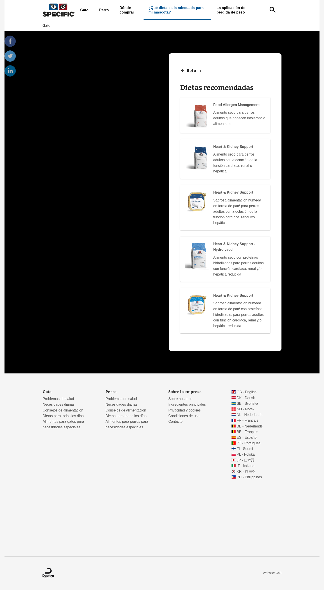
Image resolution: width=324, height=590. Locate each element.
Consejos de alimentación (63, 410)
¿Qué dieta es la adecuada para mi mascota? (176, 10)
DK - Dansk (246, 398)
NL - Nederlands (249, 415)
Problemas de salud (58, 399)
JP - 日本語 (245, 460)
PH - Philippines (249, 477)
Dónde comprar (126, 10)
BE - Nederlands (250, 426)
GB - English (246, 392)
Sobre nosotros (180, 399)
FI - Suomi (245, 449)
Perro (104, 10)
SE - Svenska (247, 403)
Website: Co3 (272, 573)
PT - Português (249, 443)
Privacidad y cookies (184, 410)
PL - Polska (246, 454)
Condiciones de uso (183, 416)
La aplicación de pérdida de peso (231, 10)
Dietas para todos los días (63, 416)
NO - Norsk (245, 409)
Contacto (175, 421)
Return (194, 70)
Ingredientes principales (187, 404)
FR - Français (247, 420)
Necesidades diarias (59, 404)
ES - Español (247, 437)
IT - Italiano (245, 466)
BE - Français (247, 432)
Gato (84, 10)
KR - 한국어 (246, 471)
